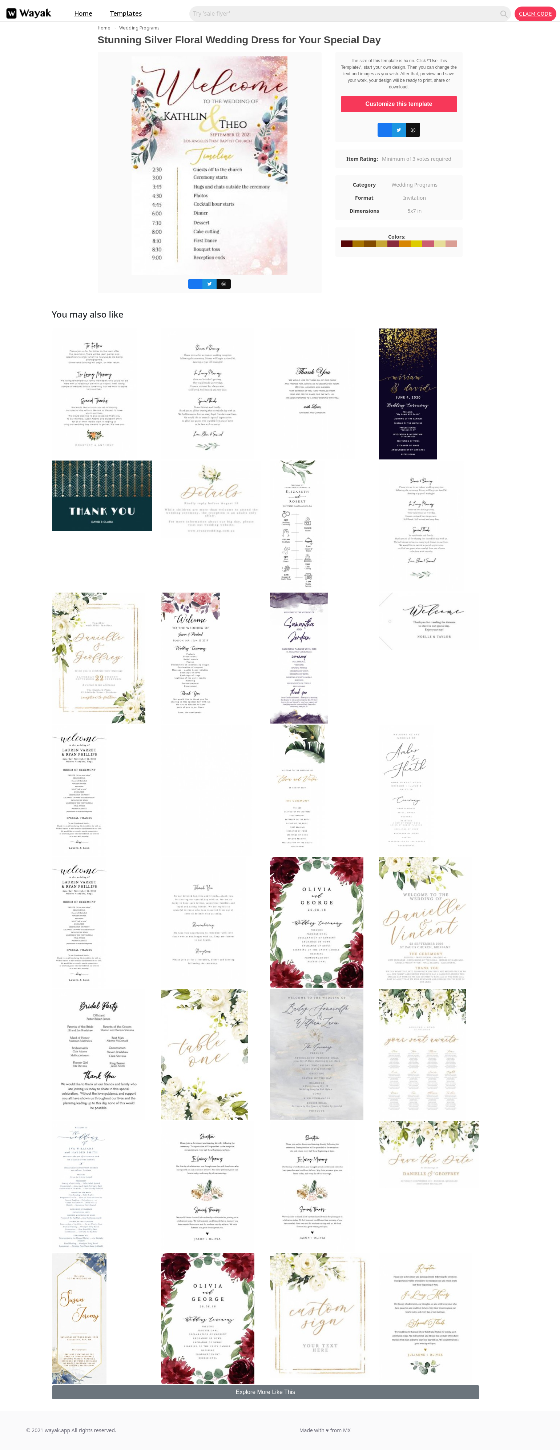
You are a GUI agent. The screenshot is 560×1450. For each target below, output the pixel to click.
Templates (126, 13)
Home (83, 13)
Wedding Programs (139, 28)
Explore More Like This (265, 1392)
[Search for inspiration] (345, 13)
